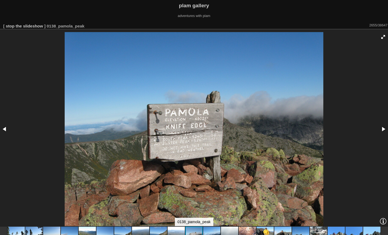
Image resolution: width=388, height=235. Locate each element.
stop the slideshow (24, 26)
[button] (383, 37)
